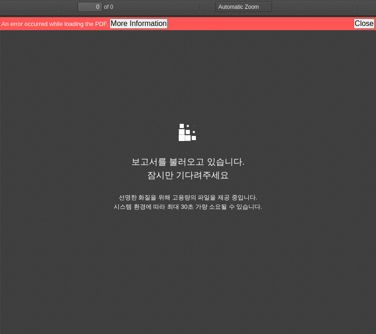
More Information (138, 23)
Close (364, 23)
